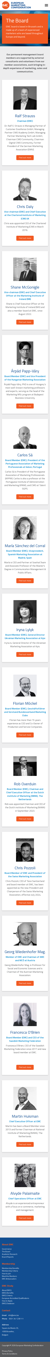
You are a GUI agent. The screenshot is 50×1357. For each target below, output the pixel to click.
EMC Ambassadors (9, 1278)
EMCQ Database (8, 1303)
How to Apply (7, 1301)
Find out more (25, 157)
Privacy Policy (7, 1351)
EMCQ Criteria (7, 1295)
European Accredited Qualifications (15, 1298)
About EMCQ (6, 1290)
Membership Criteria (10, 1271)
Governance (7, 1249)
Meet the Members (9, 1276)
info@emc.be (13, 1315)
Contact (6, 1310)
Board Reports (8, 1257)
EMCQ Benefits (8, 1293)
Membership (8, 1263)
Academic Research (9, 1254)
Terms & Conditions (9, 1353)
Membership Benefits (10, 1268)
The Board (6, 1251)
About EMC (7, 1244)
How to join (6, 1273)
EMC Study (7, 1286)
